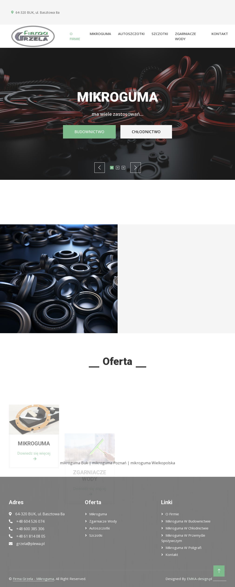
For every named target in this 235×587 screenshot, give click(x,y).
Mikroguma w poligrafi (183, 547)
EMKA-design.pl (199, 578)
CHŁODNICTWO (147, 131)
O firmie (75, 36)
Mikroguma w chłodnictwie (187, 528)
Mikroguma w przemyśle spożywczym (183, 538)
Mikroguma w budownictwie (188, 521)
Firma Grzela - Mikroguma (33, 578)
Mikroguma (100, 33)
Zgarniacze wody (185, 36)
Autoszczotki (131, 33)
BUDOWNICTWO (88, 131)
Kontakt (220, 33)
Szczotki (160, 33)
